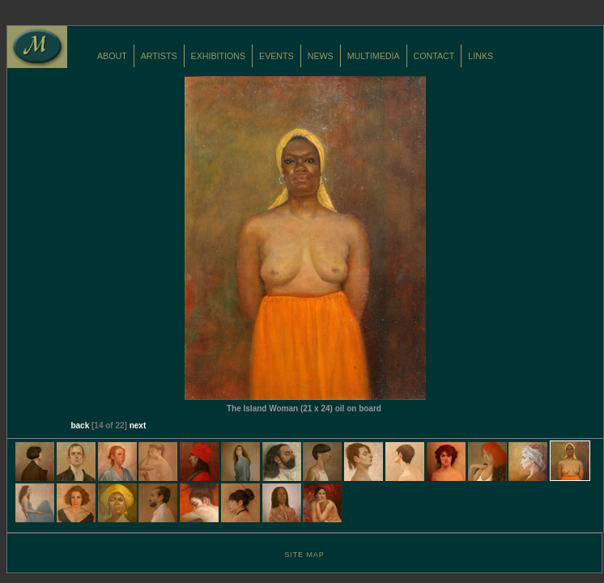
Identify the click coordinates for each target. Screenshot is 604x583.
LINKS (480, 56)
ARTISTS (159, 56)
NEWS (321, 56)
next (138, 425)
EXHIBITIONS (218, 56)
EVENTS (276, 56)
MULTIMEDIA (373, 56)
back (79, 425)
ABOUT (112, 56)
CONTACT (434, 56)
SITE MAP (304, 555)
